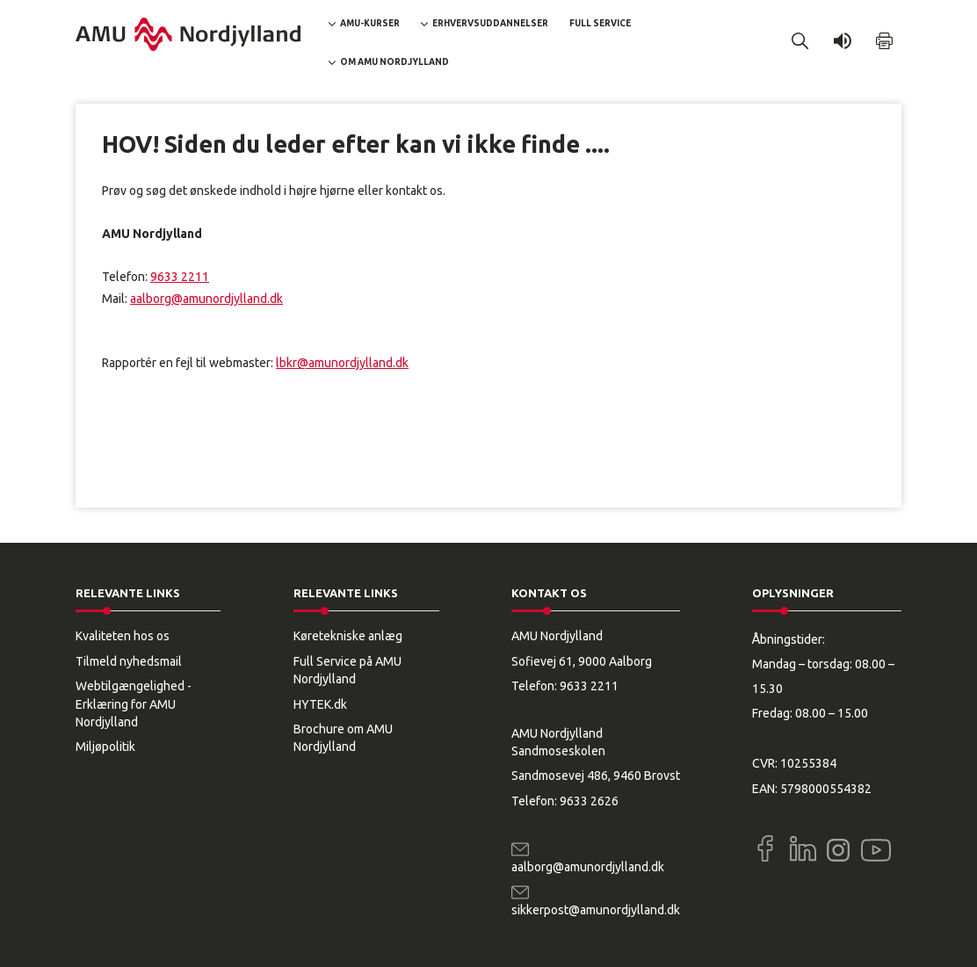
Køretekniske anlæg (347, 636)
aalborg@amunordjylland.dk (206, 299)
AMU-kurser (370, 23)
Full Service (600, 23)
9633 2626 (589, 801)
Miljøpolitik (105, 747)
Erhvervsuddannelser (490, 23)
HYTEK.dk (320, 704)
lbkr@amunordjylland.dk (342, 363)
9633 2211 (179, 277)
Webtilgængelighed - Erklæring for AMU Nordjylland (134, 704)
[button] (800, 41)
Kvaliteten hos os (123, 636)
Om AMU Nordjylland (394, 62)
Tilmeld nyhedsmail (129, 661)
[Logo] (188, 34)
